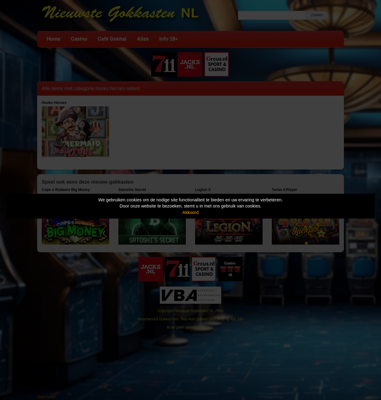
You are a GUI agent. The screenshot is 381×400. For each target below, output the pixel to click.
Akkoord (191, 212)
